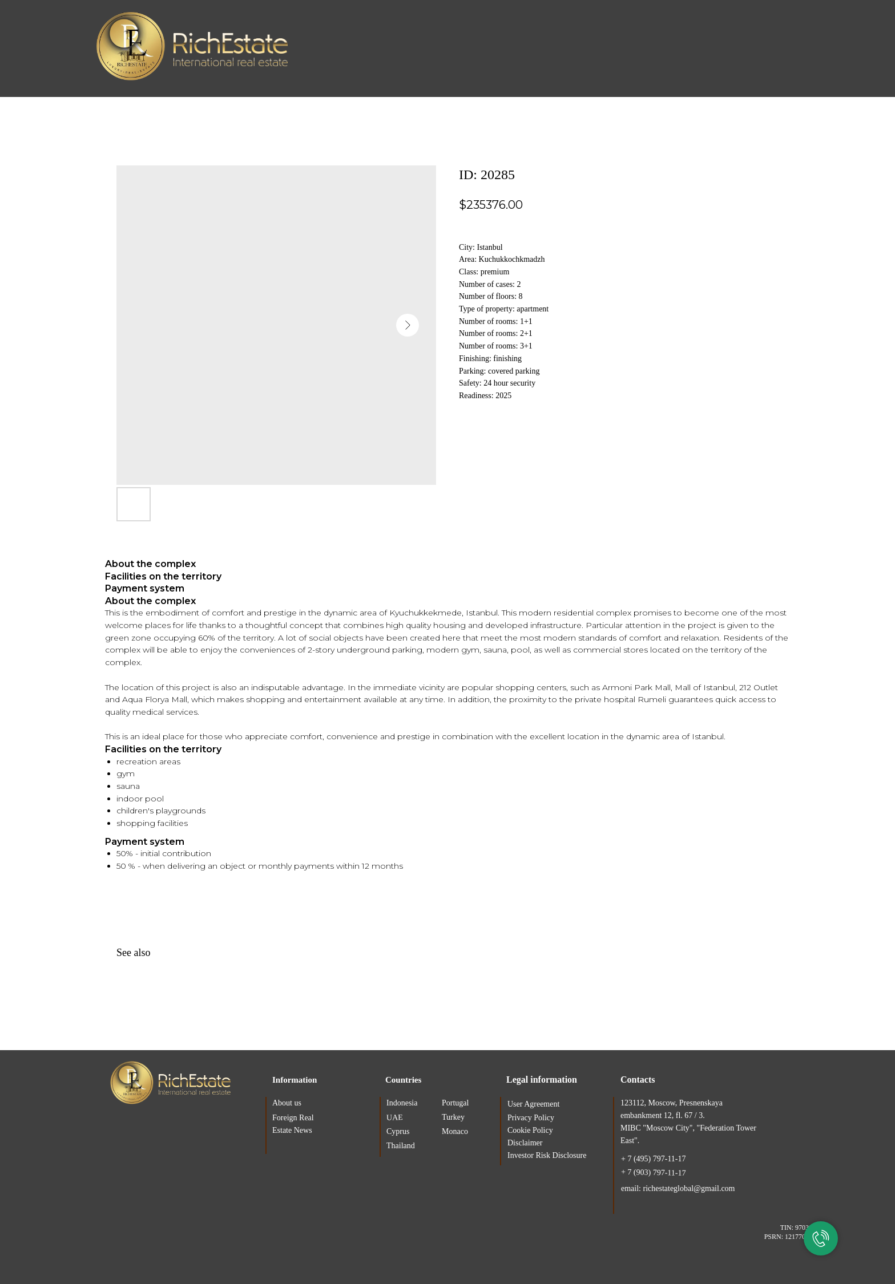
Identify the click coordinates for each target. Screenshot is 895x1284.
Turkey (453, 1117)
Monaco (455, 1131)
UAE (394, 1117)
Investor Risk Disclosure (546, 1155)
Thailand (400, 1145)
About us (286, 1103)
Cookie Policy (530, 1130)
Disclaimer (524, 1143)
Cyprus (397, 1131)
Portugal (455, 1103)
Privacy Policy (530, 1117)
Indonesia (401, 1103)
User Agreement (533, 1104)
